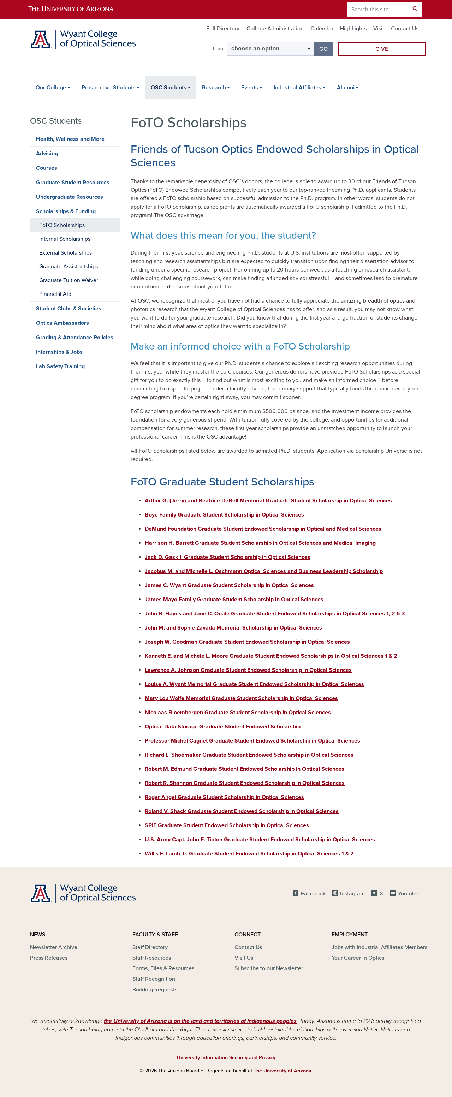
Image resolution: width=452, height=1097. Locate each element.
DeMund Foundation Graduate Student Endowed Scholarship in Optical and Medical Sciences (263, 528)
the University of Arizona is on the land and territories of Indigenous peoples (200, 1021)
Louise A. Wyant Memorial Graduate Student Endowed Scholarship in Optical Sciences (254, 684)
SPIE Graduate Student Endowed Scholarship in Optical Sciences (227, 825)
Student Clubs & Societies (68, 308)
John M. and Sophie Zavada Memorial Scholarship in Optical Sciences (233, 627)
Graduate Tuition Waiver (68, 280)
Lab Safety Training (60, 366)
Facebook (313, 893)
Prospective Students (109, 87)
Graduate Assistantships (68, 266)
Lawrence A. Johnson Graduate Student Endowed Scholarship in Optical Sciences (248, 670)
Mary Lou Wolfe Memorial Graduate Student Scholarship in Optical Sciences (241, 698)
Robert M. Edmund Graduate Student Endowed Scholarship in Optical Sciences (244, 769)
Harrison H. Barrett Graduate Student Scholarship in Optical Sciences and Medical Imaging (260, 543)
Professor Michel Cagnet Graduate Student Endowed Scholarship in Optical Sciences (252, 740)
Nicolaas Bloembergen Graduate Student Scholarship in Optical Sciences (238, 712)
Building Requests (154, 989)
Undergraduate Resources (69, 197)
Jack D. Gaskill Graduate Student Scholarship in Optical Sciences (227, 557)
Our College (51, 87)
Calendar (321, 28)
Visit (378, 28)
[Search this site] (378, 9)
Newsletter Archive (53, 947)
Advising (47, 153)
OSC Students (168, 87)
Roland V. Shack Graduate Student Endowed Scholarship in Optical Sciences (242, 811)
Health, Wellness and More (70, 139)
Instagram (352, 893)
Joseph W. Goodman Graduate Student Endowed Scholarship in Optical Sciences (247, 641)
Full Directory (222, 28)
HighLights (353, 28)
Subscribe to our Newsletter (268, 968)
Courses (46, 168)
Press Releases (48, 957)
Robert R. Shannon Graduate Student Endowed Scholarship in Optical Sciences (245, 783)
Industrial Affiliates (297, 87)
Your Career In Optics (358, 957)
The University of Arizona (282, 1071)
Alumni (346, 87)
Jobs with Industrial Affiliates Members (379, 947)
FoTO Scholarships (62, 225)
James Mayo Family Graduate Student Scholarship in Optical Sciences (234, 599)
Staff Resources (151, 957)
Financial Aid (55, 294)
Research (214, 87)
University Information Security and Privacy (226, 1058)
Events (249, 87)
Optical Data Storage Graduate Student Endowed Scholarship (223, 726)
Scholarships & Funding (66, 211)
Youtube (408, 893)
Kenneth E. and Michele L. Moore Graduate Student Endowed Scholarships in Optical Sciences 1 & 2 (271, 656)
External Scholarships (65, 252)
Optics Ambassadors (62, 323)
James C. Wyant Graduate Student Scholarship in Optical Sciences (229, 585)
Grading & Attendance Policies (74, 337)
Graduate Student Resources (72, 182)
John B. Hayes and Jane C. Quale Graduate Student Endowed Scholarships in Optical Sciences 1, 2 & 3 (275, 613)
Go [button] (326, 48)
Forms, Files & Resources (163, 968)
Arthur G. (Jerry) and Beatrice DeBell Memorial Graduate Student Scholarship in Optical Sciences (268, 500)
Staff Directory (150, 947)
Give (382, 49)
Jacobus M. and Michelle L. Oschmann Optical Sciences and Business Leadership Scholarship (264, 571)
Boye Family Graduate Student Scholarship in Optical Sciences (224, 514)
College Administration (275, 28)
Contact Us (404, 28)
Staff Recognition (153, 979)
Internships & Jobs (59, 352)
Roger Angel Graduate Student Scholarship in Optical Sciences (224, 797)
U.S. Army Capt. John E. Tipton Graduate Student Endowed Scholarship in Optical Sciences (260, 839)
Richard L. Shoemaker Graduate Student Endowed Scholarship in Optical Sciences (249, 754)
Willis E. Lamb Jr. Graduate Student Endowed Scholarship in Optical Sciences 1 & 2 (249, 853)
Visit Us (243, 957)
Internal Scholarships (64, 239)
